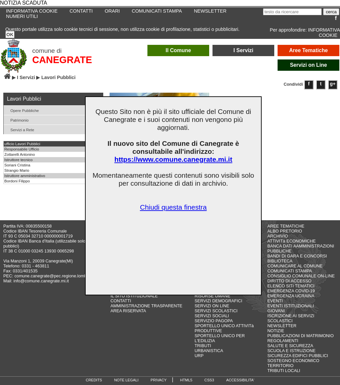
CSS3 (209, 380)
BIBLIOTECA (279, 260)
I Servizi (243, 50)
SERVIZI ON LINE (212, 305)
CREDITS (94, 380)
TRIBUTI (203, 345)
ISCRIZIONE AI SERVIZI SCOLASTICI (290, 318)
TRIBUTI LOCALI (283, 370)
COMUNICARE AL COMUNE (294, 265)
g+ (333, 83)
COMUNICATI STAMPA (157, 11)
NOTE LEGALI (126, 380)
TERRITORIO (280, 365)
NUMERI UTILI (22, 16)
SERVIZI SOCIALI (212, 315)
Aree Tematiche (308, 50)
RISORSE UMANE (212, 295)
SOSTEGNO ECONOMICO (293, 360)
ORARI (112, 11)
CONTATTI (81, 11)
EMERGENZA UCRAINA (290, 295)
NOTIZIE (275, 330)
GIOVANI (276, 310)
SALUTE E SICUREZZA (290, 345)
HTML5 (186, 380)
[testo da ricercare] (292, 11)
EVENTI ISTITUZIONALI (290, 305)
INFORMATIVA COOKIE (324, 32)
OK (10, 34)
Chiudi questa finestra (173, 207)
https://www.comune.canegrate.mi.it (173, 159)
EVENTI (275, 300)
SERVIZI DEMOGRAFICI (218, 300)
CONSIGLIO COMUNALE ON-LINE (301, 275)
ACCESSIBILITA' (240, 380)
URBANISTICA (209, 350)
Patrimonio (17, 120)
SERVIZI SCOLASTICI (216, 310)
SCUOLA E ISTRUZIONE (291, 350)
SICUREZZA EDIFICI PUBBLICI (297, 355)
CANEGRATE (62, 59)
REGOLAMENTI (282, 340)
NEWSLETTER (210, 11)
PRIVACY (159, 380)
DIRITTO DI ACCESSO (289, 280)
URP (199, 355)
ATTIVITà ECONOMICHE (291, 241)
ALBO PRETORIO (284, 231)
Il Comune (178, 50)
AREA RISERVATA (128, 310)
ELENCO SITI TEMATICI (290, 285)
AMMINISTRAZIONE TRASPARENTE (146, 305)
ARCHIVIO (277, 236)
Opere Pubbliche (22, 110)
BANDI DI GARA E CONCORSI (297, 255)
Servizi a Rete (19, 129)
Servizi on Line (308, 65)
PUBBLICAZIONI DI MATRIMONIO (300, 335)
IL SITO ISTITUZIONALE (134, 295)
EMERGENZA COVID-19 (291, 290)
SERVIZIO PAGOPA (214, 320)
